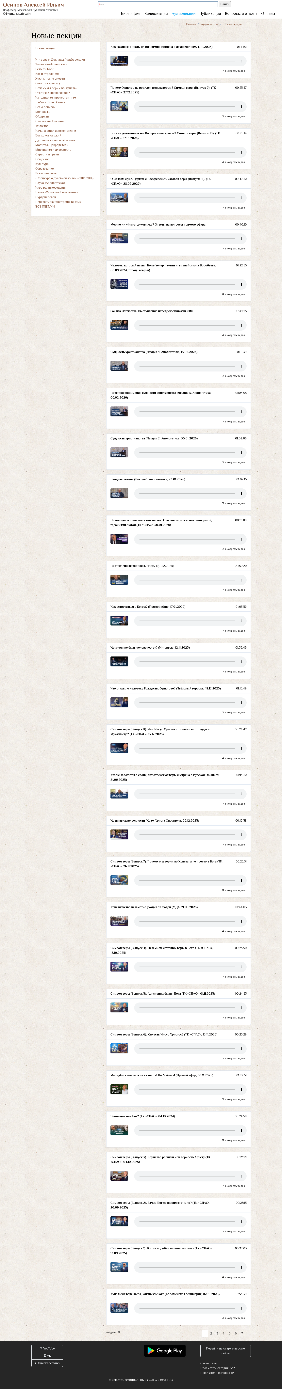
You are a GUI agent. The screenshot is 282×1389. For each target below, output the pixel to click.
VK (47, 1356)
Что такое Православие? (52, 93)
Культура (42, 164)
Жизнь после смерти (50, 78)
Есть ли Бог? (44, 69)
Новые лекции (45, 48)
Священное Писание (49, 121)
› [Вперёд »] (247, 1333)
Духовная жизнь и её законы (55, 140)
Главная (191, 24)
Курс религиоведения (50, 187)
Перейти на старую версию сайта (225, 1351)
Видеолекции (156, 13)
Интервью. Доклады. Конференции (60, 59)
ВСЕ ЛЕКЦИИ (45, 206)
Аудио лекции (210, 24)
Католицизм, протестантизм (55, 97)
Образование (44, 168)
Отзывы (268, 13)
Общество (42, 159)
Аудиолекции (183, 13)
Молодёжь (42, 112)
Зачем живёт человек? (51, 64)
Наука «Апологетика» (50, 183)
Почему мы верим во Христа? (56, 88)
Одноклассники (47, 1363)
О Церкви (42, 116)
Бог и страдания (47, 74)
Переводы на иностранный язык (58, 202)
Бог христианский (48, 135)
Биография (130, 13)
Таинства (41, 126)
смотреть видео (233, 70)
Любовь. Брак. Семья (50, 102)
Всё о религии (45, 107)
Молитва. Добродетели (51, 145)
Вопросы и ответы (241, 13)
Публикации (210, 13)
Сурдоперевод (45, 197)
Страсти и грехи (47, 154)
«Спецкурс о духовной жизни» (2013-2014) (64, 178)
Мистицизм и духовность (53, 149)
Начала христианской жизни (55, 131)
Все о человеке (46, 173)
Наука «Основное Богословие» (56, 192)
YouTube (47, 1348)
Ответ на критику (47, 83)
